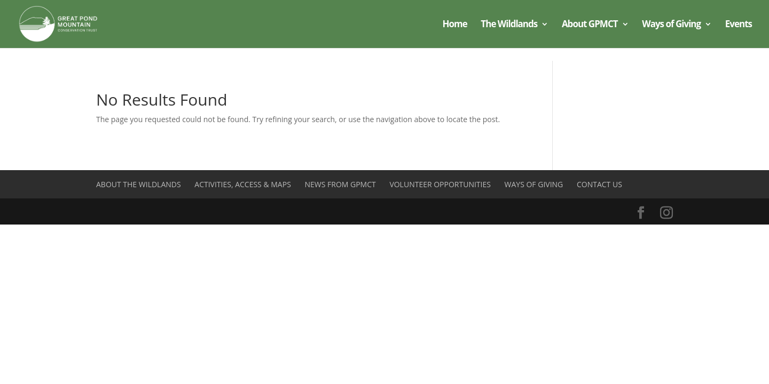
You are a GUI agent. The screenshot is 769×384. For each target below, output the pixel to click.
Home (454, 25)
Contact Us (599, 184)
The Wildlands (509, 25)
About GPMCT (590, 25)
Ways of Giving (671, 25)
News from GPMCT (339, 184)
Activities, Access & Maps (242, 184)
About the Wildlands (138, 184)
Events (738, 25)
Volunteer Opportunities (440, 184)
